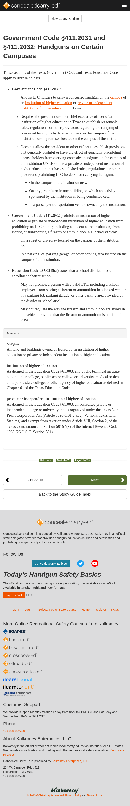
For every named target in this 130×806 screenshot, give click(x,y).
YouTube (94, 563)
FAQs (115, 609)
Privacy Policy (73, 795)
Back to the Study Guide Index (65, 494)
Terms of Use (94, 795)
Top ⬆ (15, 609)
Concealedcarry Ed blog (51, 563)
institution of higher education (48, 103)
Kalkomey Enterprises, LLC (70, 761)
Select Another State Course (57, 609)
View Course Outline (65, 18)
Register (100, 609)
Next (95, 480)
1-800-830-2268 (14, 731)
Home (86, 609)
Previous (35, 480)
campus (116, 97)
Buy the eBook (14, 595)
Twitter (80, 563)
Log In (29, 609)
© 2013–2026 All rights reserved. (46, 795)
